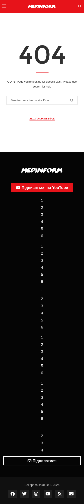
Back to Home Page (42, 118)
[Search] (80, 6)
